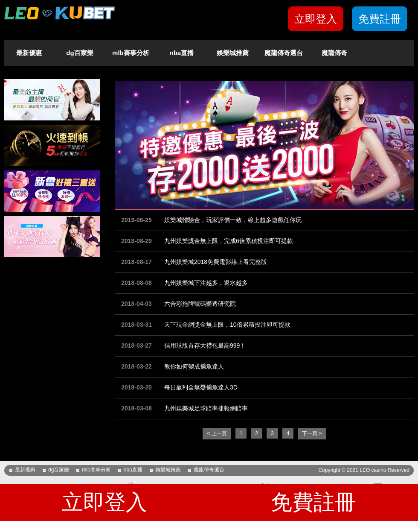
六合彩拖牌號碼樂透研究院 (200, 303)
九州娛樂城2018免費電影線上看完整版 (215, 261)
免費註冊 (379, 19)
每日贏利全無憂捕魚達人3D (201, 387)
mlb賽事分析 (130, 52)
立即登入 (315, 19)
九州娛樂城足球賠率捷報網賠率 (206, 408)
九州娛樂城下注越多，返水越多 (206, 282)
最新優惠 (29, 52)
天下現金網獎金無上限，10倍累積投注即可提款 (227, 324)
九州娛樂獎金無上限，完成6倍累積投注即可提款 (228, 240)
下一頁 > (312, 433)
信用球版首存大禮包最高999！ (205, 345)
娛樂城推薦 (233, 52)
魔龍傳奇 (334, 52)
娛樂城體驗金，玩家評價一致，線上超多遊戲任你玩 (233, 220)
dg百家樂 (79, 52)
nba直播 (182, 52)
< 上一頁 (216, 433)
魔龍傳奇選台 (283, 52)
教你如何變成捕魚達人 (194, 366)
